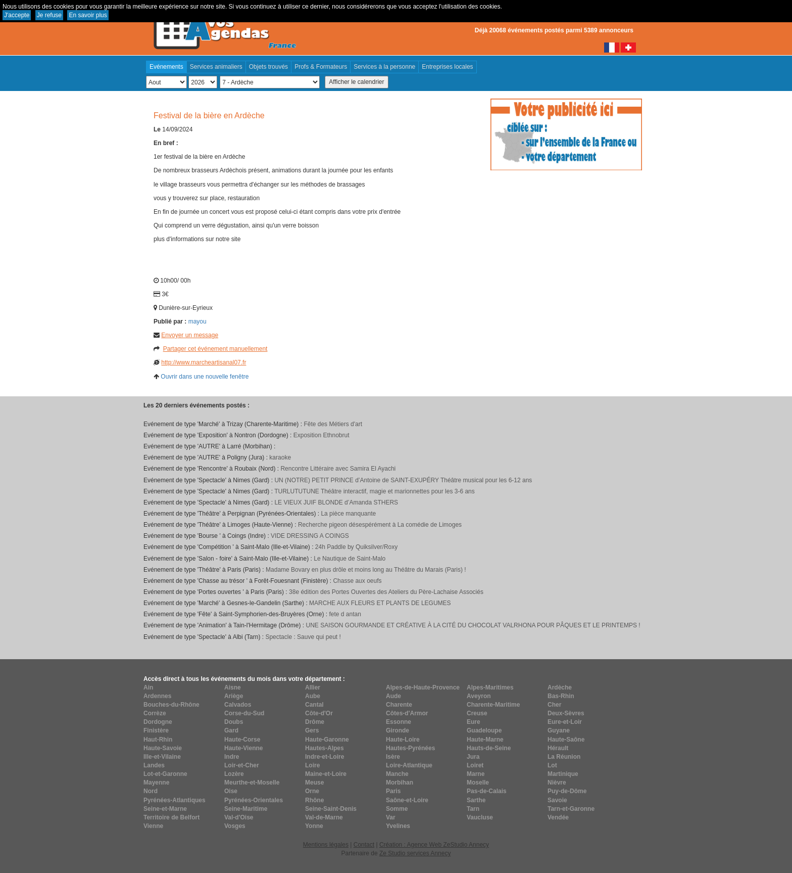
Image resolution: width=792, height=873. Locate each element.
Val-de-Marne (324, 817)
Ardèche (560, 687)
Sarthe (476, 800)
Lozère (234, 773)
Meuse (314, 782)
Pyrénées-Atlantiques (174, 800)
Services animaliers (216, 66)
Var (390, 817)
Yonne (314, 826)
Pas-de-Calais (487, 791)
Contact (364, 844)
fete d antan (345, 614)
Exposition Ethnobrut (321, 435)
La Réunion (564, 756)
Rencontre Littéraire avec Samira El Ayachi (337, 468)
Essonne (398, 721)
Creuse (477, 713)
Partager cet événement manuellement (215, 348)
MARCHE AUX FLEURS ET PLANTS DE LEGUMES (380, 603)
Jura (473, 756)
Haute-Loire (403, 739)
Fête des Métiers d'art (333, 424)
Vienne (153, 826)
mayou (197, 321)
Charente (399, 704)
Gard (231, 730)
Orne (312, 791)
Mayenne (156, 782)
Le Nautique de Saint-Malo (349, 558)
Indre (231, 756)
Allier (312, 687)
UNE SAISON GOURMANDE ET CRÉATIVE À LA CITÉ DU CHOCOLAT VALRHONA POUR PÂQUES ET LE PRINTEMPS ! (473, 625)
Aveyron (479, 696)
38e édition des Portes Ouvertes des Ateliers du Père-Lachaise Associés (386, 591)
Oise (230, 791)
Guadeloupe (484, 730)
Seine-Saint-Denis (331, 808)
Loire (312, 765)
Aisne (232, 687)
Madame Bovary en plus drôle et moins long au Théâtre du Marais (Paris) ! (366, 569)
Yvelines (398, 826)
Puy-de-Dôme (567, 791)
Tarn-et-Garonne (571, 808)
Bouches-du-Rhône (171, 704)
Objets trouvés (268, 66)
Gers (312, 730)
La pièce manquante (348, 513)
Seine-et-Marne (165, 808)
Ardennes (157, 696)
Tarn (473, 808)
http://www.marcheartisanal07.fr (203, 362)
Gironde (397, 730)
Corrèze (154, 713)
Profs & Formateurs (320, 66)
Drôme (314, 721)
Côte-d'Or (319, 713)
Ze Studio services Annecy (415, 853)
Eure (473, 721)
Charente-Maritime (493, 704)
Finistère (156, 730)
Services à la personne (384, 66)
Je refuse (49, 15)
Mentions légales (326, 844)
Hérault (558, 748)
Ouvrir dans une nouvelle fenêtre (205, 376)
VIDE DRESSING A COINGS (310, 535)
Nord (150, 791)
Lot (552, 765)
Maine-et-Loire (325, 773)
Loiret (475, 765)
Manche (397, 773)
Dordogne (157, 721)
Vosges (234, 826)
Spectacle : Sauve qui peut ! (302, 636)
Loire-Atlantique (409, 765)
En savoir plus (88, 15)
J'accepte (16, 15)
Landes (154, 765)
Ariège (233, 696)
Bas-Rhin (561, 696)
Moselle (478, 782)
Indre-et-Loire (324, 756)
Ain (148, 687)
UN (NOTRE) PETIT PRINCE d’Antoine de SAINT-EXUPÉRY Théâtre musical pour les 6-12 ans (403, 480)
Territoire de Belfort (171, 817)
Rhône (314, 800)
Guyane (559, 730)
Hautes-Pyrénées (410, 748)
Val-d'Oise (239, 817)
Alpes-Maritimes (490, 687)
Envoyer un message (189, 335)
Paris (393, 791)
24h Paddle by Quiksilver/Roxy (356, 546)
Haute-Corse (242, 739)
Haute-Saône (566, 739)
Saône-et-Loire (407, 800)
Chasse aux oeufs (357, 580)
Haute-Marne (485, 739)
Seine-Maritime (245, 808)
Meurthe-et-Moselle (251, 782)
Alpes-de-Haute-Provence (423, 687)
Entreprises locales (447, 66)
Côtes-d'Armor (407, 713)
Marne (475, 773)
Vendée (558, 817)
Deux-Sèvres (566, 713)
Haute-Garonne (327, 739)
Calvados (237, 704)
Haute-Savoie (162, 748)
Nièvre (557, 782)
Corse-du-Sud (244, 713)
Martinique (563, 773)
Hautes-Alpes (324, 748)
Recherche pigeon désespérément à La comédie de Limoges (380, 524)
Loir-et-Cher (241, 765)
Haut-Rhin (157, 739)
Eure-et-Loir (565, 721)
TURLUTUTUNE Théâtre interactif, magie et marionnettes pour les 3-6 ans (374, 491)
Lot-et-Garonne (165, 773)
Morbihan (399, 782)
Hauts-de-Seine (489, 748)
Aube (312, 696)
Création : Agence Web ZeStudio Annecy (434, 844)
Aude (393, 696)
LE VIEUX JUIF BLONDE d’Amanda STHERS (336, 502)
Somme (397, 808)
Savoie (557, 800)
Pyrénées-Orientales (253, 800)
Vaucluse (480, 817)
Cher (554, 704)
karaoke (280, 457)
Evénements (166, 66)
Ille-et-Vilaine (162, 756)
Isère (393, 756)
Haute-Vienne (243, 748)
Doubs (233, 721)
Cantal (314, 704)
